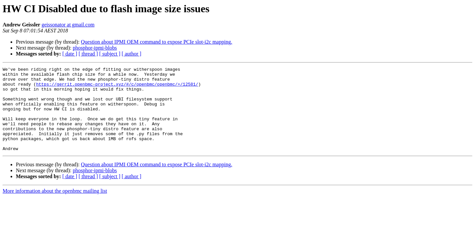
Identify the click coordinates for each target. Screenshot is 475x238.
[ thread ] (88, 54)
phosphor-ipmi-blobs (95, 48)
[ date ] (69, 54)
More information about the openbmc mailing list (55, 208)
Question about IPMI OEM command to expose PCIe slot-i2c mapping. (156, 42)
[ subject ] (109, 54)
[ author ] (132, 54)
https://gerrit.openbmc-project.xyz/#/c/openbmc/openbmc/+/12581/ (117, 88)
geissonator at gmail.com (68, 24)
